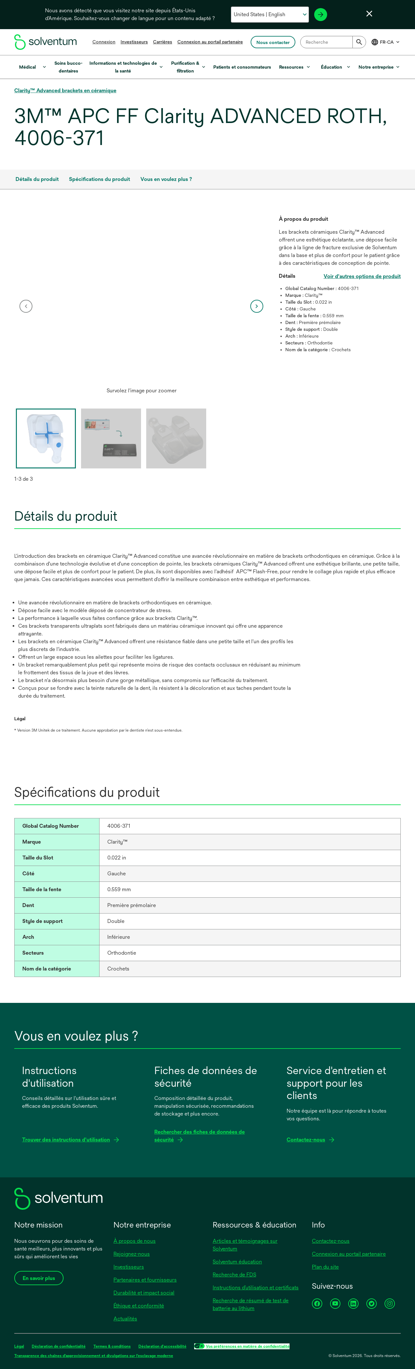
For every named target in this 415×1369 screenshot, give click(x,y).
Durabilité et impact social (143, 1293)
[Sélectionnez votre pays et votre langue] (270, 14)
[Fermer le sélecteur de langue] (369, 13)
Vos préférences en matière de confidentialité (248, 1346)
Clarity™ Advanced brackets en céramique (65, 90)
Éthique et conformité (138, 1306)
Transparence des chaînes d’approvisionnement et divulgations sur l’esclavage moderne (93, 1355)
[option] (141, 306)
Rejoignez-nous (131, 1254)
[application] (141, 299)
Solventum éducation (237, 1262)
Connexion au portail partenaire (210, 41)
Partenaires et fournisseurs (145, 1280)
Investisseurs (134, 41)
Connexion (103, 41)
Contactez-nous (331, 1241)
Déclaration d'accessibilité (162, 1346)
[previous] (25, 306)
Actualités (125, 1319)
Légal (19, 1346)
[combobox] (333, 42)
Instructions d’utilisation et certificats (256, 1288)
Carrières (162, 41)
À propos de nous (134, 1241)
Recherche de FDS (234, 1275)
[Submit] (359, 42)
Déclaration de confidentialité (59, 1346)
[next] (256, 306)
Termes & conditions (112, 1346)
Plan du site (325, 1267)
